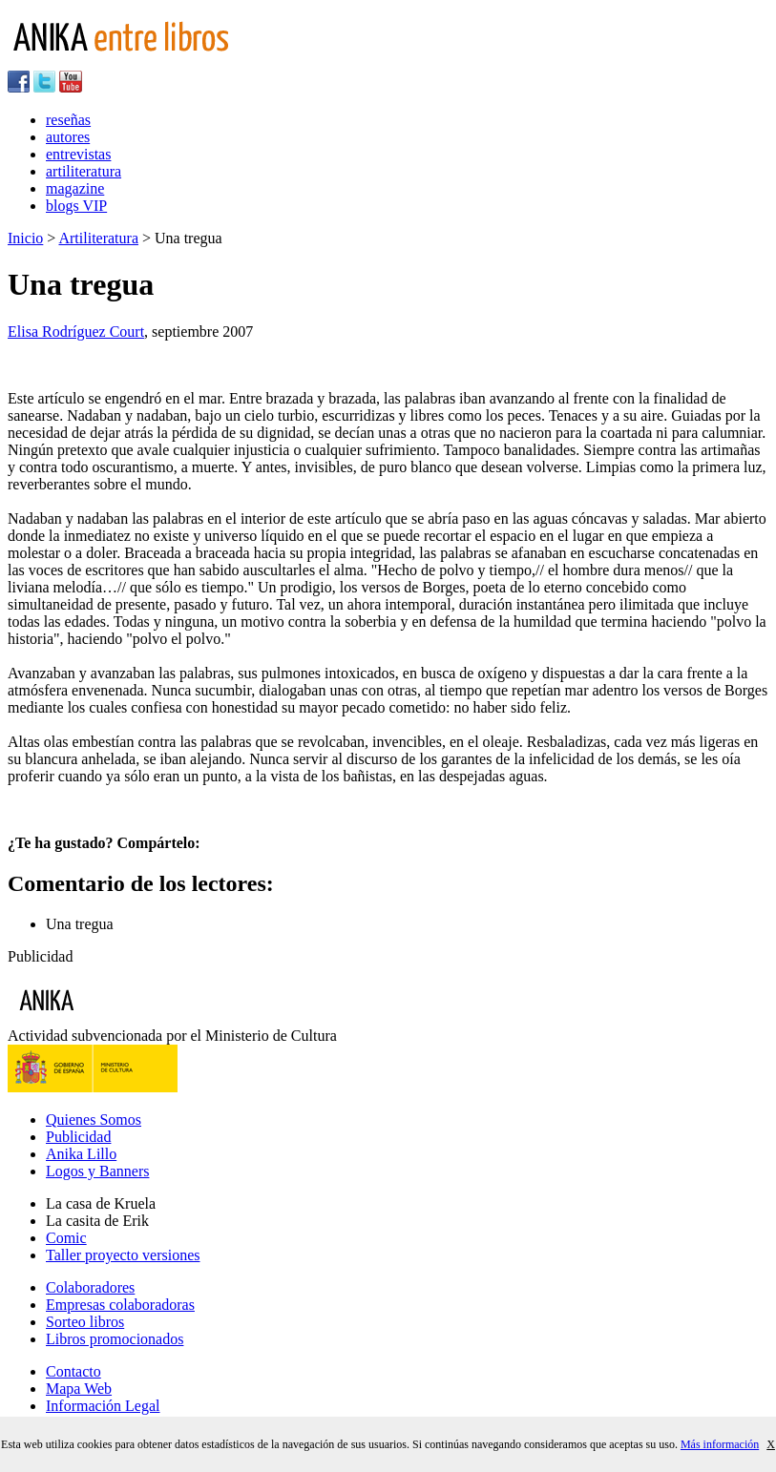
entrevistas (78, 154)
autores (68, 137)
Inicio (25, 238)
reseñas (68, 120)
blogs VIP (76, 205)
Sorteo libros (85, 1322)
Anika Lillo (81, 1154)
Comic (66, 1238)
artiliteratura (83, 171)
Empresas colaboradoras (120, 1304)
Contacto (73, 1371)
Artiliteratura (98, 238)
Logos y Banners (97, 1171)
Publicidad (78, 1137)
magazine (75, 188)
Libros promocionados (114, 1339)
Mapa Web (79, 1388)
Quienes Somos (93, 1119)
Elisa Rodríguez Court (76, 331)
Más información (720, 1444)
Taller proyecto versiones (122, 1255)
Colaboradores (90, 1287)
